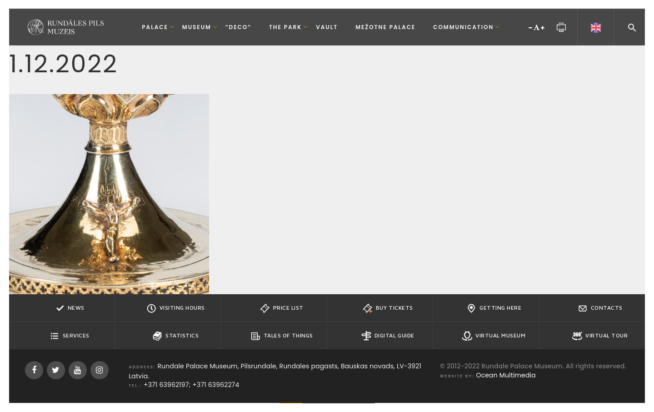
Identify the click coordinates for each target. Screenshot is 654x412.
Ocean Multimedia (506, 375)
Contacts (600, 308)
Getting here (493, 308)
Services (70, 336)
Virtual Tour (600, 336)
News (70, 308)
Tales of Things (281, 336)
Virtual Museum (493, 336)
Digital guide (387, 336)
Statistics (175, 336)
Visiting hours (175, 308)
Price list (282, 308)
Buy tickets (388, 308)
